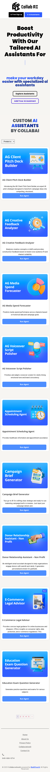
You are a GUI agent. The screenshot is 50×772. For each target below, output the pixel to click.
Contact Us (25, 751)
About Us (25, 739)
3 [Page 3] (23, 717)
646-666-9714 (8, 758)
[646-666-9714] (3, 755)
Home (25, 735)
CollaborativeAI (25, 747)
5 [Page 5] (28, 717)
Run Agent (24, 196)
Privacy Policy (25, 743)
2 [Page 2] (20, 717)
